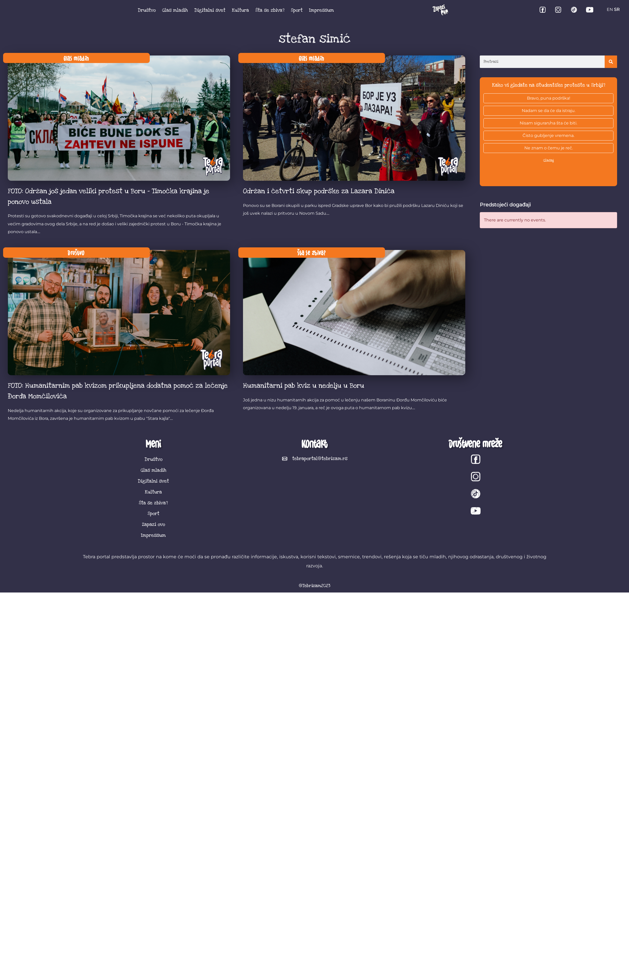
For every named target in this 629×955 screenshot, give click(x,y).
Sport (297, 10)
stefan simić (315, 39)
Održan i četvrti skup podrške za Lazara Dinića (319, 191)
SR (617, 9)
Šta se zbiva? (269, 10)
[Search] (611, 61)
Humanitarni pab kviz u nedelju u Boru (303, 385)
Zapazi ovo (153, 524)
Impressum (321, 10)
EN (610, 9)
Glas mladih (175, 10)
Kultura (240, 10)
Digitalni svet (209, 10)
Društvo (147, 10)
